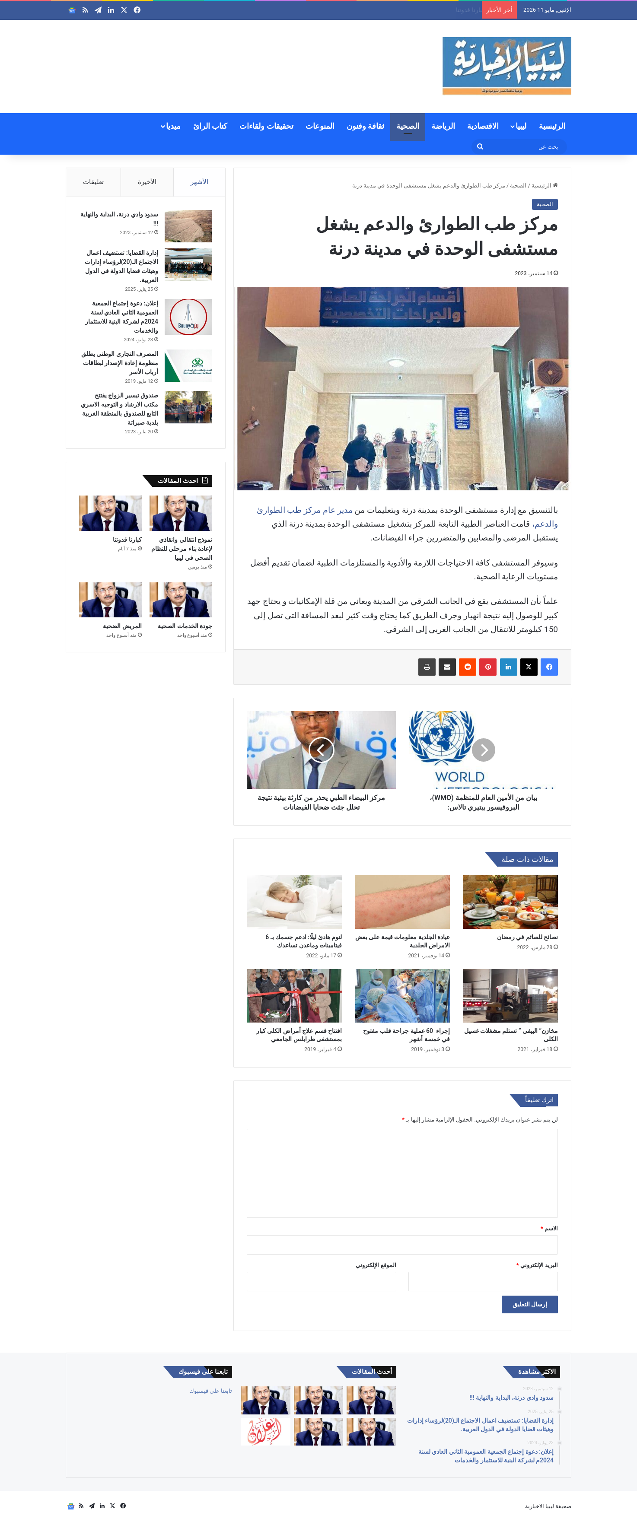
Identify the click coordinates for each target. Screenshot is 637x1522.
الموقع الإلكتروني (376, 1265)
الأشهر (199, 182)
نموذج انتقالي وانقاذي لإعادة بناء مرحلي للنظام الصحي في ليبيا (400, 9)
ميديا (173, 125)
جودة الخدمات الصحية (185, 626)
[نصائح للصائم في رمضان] (510, 902)
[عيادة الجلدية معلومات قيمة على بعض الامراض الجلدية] (402, 902)
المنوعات (320, 125)
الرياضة (443, 125)
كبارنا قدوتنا (127, 539)
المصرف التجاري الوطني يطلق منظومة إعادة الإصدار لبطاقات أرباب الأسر (119, 362)
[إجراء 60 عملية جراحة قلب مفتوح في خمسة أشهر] (402, 996)
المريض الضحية (122, 626)
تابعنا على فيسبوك (210, 1391)
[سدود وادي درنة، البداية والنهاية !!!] (188, 226)
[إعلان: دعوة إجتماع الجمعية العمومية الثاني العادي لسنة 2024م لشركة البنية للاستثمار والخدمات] (188, 317)
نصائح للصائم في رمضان (527, 937)
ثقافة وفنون (365, 125)
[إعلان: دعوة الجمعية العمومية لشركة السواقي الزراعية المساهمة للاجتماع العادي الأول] (265, 1432)
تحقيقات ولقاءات (266, 125)
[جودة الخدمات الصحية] (181, 600)
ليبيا (521, 125)
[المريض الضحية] (110, 600)
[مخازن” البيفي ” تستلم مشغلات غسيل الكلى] (510, 996)
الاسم (549, 1228)
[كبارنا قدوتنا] (110, 513)
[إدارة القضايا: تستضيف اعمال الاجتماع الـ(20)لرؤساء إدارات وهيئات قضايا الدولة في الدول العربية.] (188, 264)
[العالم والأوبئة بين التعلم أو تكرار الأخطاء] (371, 1400)
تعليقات (93, 182)
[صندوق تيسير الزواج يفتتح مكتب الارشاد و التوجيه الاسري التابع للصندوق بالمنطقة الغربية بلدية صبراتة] (188, 407)
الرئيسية (552, 125)
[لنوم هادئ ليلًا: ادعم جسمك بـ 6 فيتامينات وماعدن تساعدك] (294, 902)
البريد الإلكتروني (537, 1265)
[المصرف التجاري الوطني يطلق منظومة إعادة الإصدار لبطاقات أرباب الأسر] (188, 366)
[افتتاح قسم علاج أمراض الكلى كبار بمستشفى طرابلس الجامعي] (294, 996)
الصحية (407, 125)
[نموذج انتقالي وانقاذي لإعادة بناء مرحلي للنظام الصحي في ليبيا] (181, 513)
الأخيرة (147, 182)
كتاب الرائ (210, 125)
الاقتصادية (483, 125)
